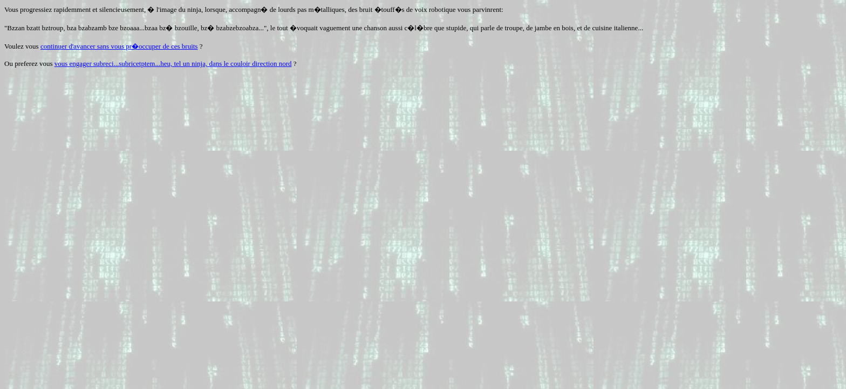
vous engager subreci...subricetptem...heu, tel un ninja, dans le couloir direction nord (173, 63)
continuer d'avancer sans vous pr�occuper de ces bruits (119, 46)
